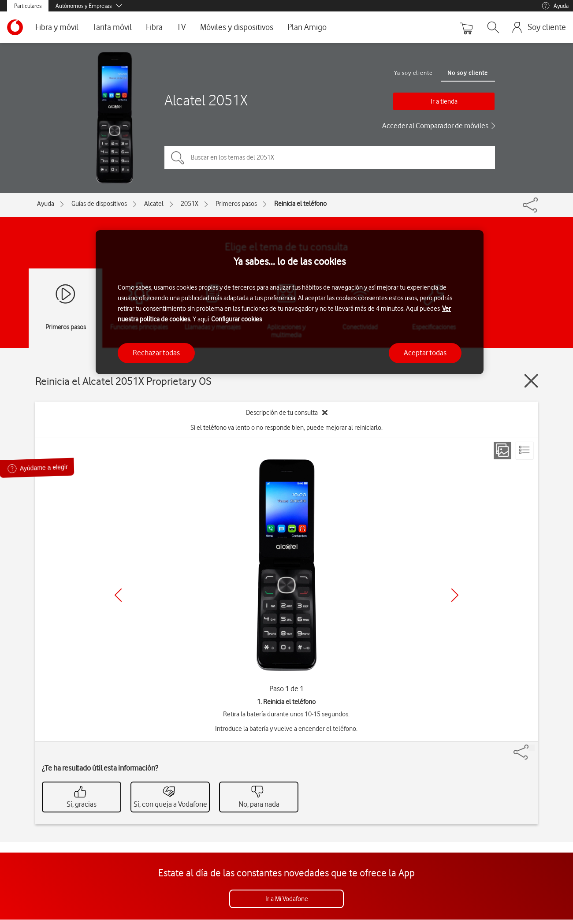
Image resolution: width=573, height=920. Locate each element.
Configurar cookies (236, 319)
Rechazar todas (156, 352)
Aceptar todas (425, 352)
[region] (290, 302)
